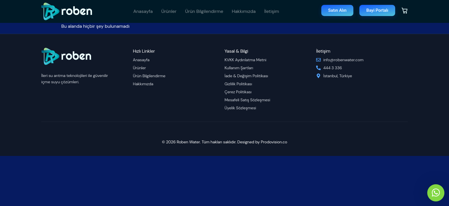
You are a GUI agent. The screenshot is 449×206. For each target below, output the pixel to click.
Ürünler (168, 11)
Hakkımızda (244, 11)
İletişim (271, 11)
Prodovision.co (274, 141)
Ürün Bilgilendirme (204, 11)
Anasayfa (143, 11)
